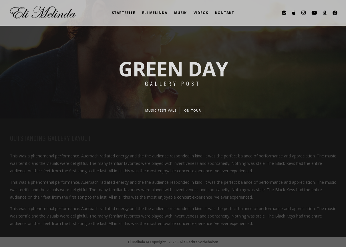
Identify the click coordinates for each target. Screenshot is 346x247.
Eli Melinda (154, 12)
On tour (192, 110)
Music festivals (161, 110)
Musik (180, 12)
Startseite (123, 12)
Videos (201, 12)
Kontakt (224, 12)
